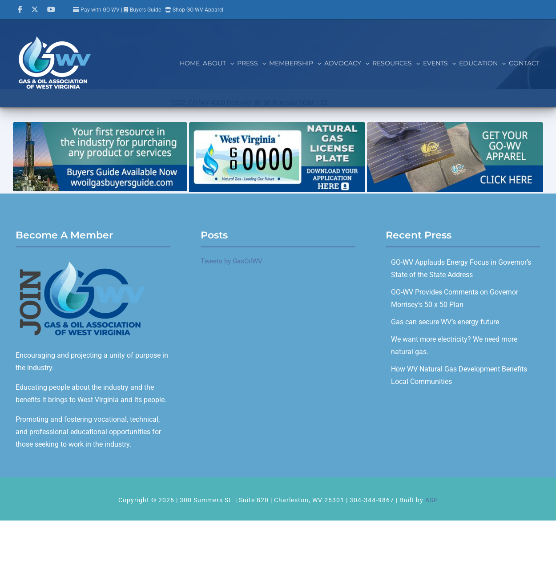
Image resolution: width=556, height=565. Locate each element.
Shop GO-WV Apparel (198, 10)
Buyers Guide (145, 10)
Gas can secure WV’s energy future (445, 322)
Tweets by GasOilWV (231, 261)
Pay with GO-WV (96, 10)
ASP (431, 500)
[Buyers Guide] (100, 125)
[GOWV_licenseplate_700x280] (277, 125)
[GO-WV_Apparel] (455, 125)
